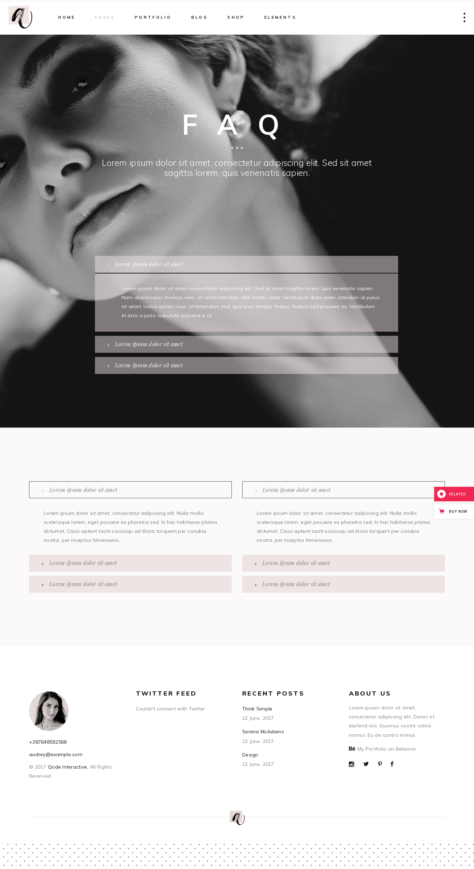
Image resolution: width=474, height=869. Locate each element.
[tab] (246, 264)
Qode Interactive (66, 767)
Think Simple (257, 709)
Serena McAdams (263, 731)
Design (250, 755)
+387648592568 (48, 742)
